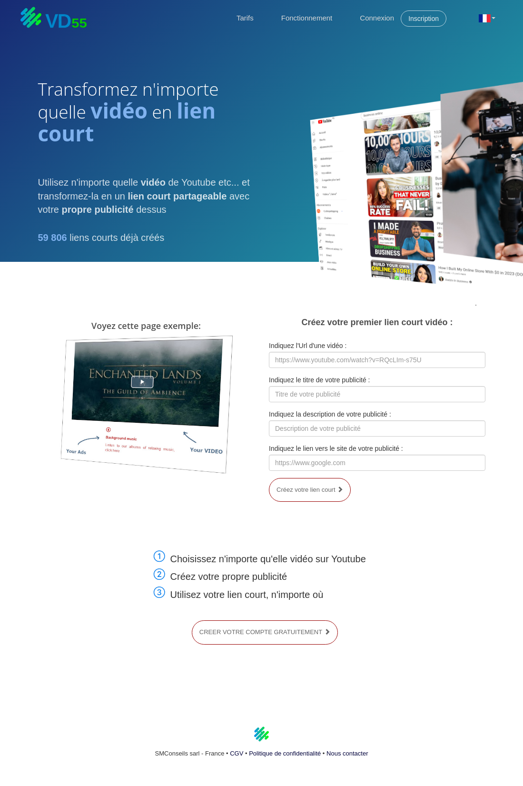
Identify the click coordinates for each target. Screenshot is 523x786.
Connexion (377, 18)
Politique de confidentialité (285, 753)
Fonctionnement (307, 18)
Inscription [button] (423, 18)
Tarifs (245, 18)
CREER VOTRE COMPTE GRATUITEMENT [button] (264, 632)
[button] (487, 18)
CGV (236, 753)
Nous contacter (347, 753)
